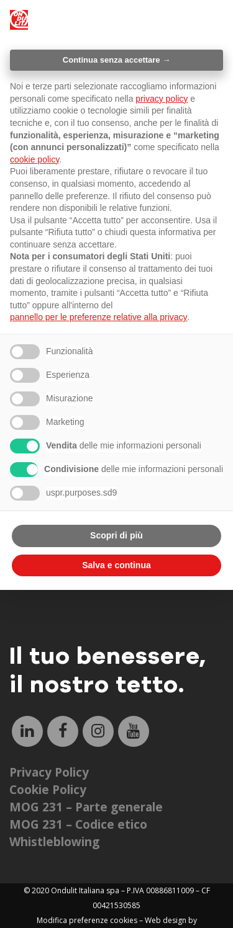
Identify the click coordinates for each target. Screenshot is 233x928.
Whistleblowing (54, 842)
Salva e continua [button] (116, 565)
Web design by (171, 920)
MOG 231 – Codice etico (78, 824)
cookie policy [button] (34, 159)
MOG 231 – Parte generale (86, 807)
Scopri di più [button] (116, 535)
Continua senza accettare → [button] (116, 60)
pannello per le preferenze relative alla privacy (99, 317)
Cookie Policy (47, 790)
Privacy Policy (49, 772)
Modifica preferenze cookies (87, 920)
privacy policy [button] (161, 99)
